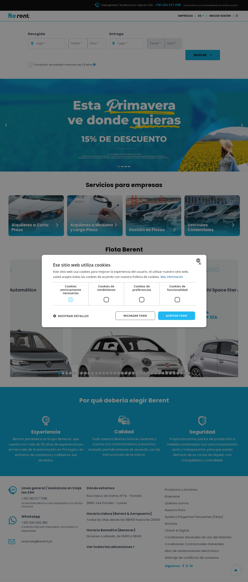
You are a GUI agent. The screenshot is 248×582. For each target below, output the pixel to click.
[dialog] (124, 291)
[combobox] (198, 260)
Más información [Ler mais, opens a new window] (173, 276)
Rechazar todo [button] (133, 315)
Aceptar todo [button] (175, 315)
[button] (71, 316)
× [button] (199, 263)
